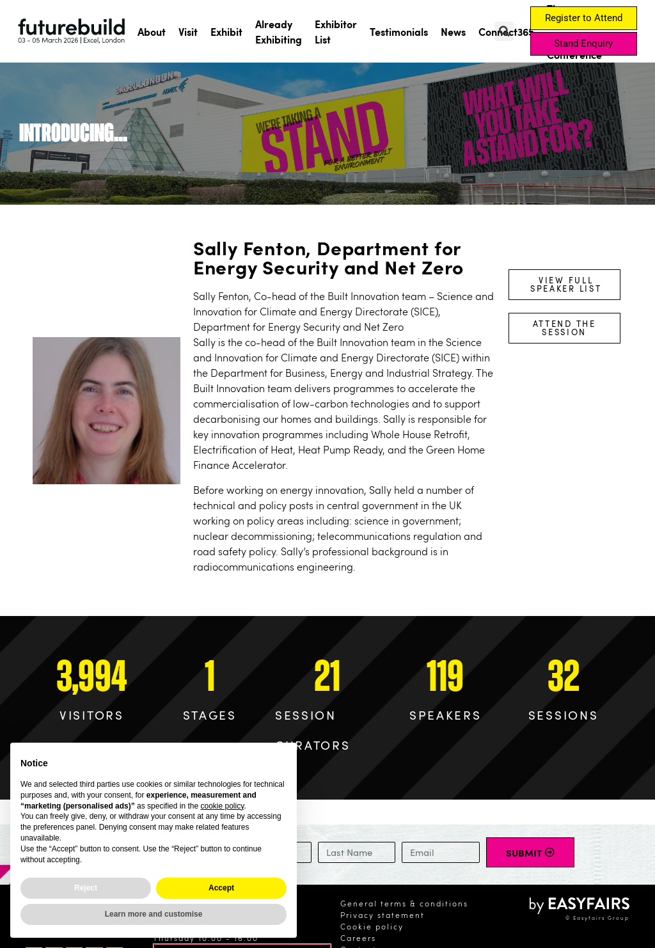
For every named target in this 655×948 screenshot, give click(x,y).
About (152, 31)
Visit (188, 31)
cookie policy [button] (222, 806)
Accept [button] (221, 887)
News (453, 31)
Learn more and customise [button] (154, 914)
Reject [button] (85, 887)
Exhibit (226, 31)
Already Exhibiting (278, 31)
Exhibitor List (336, 31)
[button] (504, 31)
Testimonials (399, 31)
